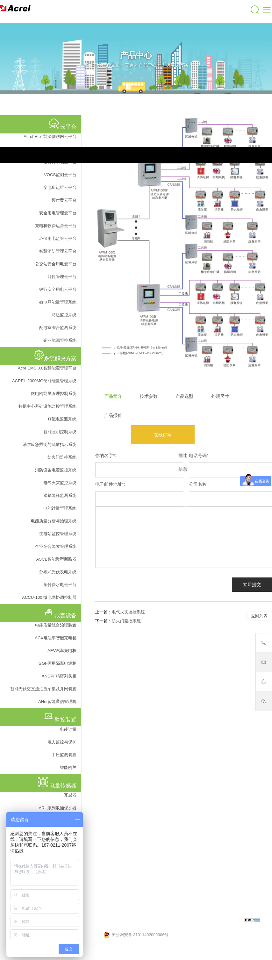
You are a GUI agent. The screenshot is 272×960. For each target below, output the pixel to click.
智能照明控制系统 (59, 431)
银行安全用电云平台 (57, 289)
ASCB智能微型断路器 (56, 559)
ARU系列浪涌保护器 (58, 808)
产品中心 (148, 64)
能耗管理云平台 (61, 276)
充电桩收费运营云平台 (55, 225)
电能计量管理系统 (59, 508)
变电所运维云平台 (59, 187)
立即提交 (252, 584)
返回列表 (259, 615)
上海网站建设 (231, 921)
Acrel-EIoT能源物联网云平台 (50, 136)
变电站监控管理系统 (57, 533)
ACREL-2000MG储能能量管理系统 (44, 380)
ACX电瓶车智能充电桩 (55, 637)
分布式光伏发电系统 (57, 572)
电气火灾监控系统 (59, 482)
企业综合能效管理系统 (55, 546)
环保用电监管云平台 (57, 238)
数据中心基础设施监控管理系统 (47, 406)
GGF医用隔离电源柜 (57, 663)
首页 (129, 64)
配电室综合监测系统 (57, 327)
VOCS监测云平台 (60, 174)
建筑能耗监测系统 (59, 495)
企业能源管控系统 (59, 340)
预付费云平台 (64, 200)
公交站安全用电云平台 (55, 263)
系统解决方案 (175, 64)
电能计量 (68, 729)
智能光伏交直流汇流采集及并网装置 (43, 688)
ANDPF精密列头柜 (59, 676)
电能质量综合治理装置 (55, 625)
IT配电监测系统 (62, 419)
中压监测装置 (64, 754)
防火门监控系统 (61, 457)
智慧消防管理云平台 (57, 251)
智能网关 (68, 767)
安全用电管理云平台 (57, 213)
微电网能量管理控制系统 (53, 393)
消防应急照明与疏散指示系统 (49, 444)
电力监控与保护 (61, 742)
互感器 (70, 795)
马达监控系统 (64, 314)
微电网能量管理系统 (57, 302)
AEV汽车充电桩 (61, 650)
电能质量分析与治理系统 (53, 521)
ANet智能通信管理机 (57, 701)
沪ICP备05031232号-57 (173, 921)
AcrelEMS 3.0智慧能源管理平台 (47, 368)
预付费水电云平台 (59, 584)
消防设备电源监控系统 (55, 470)
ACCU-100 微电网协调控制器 (49, 597)
